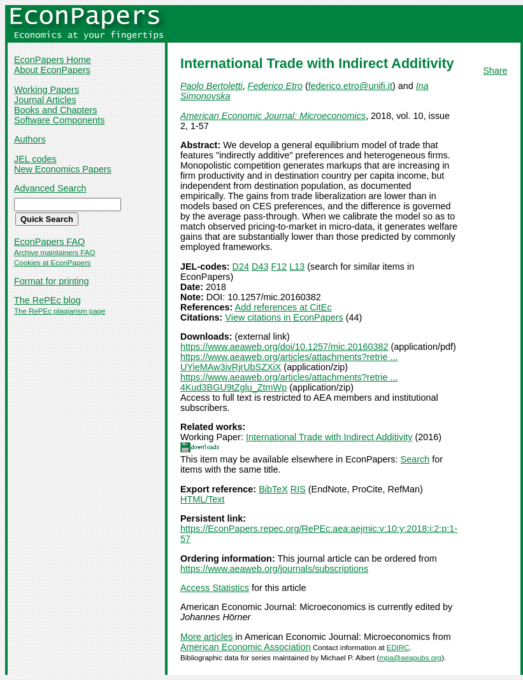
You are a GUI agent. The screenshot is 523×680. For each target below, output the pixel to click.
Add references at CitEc (283, 307)
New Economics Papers (62, 169)
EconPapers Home (52, 60)
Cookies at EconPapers (52, 263)
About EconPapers (52, 70)
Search (415, 459)
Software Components (59, 120)
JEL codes (35, 159)
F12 (279, 266)
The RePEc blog (47, 300)
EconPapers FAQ (49, 242)
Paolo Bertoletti (211, 86)
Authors (30, 139)
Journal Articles (45, 100)
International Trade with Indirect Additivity (329, 437)
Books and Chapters (55, 110)
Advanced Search (50, 188)
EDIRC (398, 647)
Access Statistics (214, 588)
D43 (260, 266)
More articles (206, 637)
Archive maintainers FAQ (54, 252)
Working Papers (46, 90)
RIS (298, 489)
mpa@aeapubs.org (410, 658)
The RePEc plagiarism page (59, 311)
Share (495, 71)
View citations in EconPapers (284, 317)
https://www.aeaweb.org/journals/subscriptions (274, 569)
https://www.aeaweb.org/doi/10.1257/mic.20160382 (284, 347)
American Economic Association (245, 647)
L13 (296, 266)
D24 (241, 266)
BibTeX (273, 489)
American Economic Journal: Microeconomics (273, 116)
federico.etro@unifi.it (350, 86)
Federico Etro (275, 86)
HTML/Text (202, 499)
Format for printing (51, 281)
